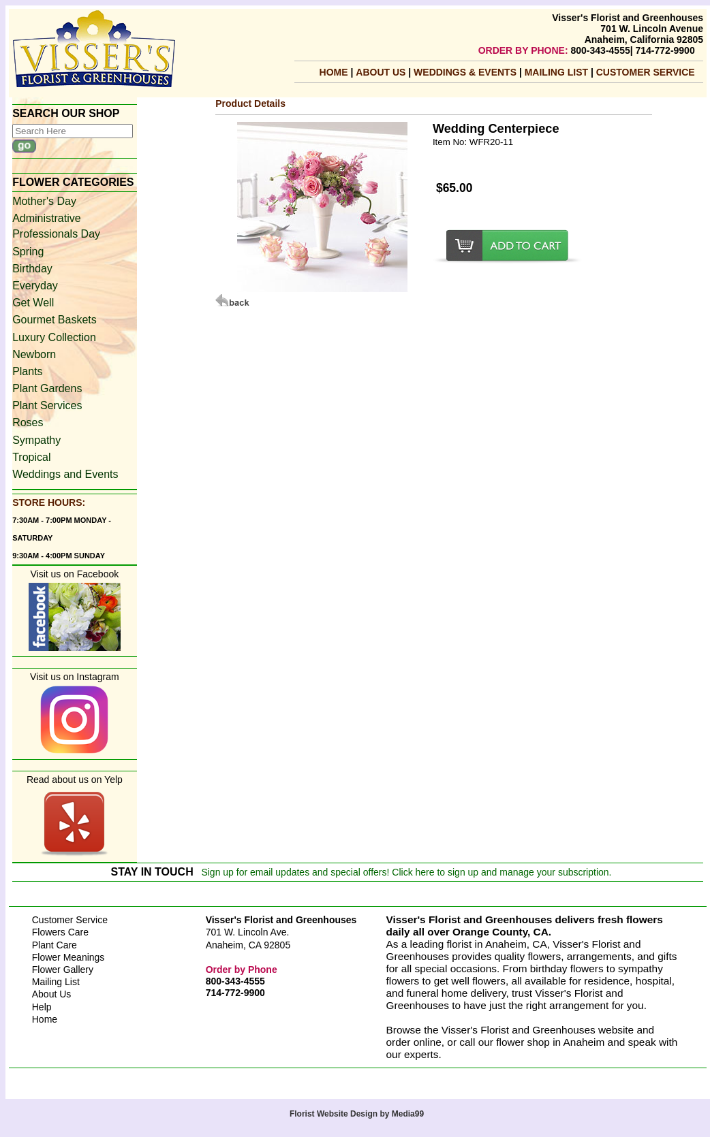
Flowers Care (60, 932)
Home (334, 72)
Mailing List (56, 981)
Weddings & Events (466, 72)
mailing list (558, 72)
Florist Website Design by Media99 (357, 1114)
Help (42, 1007)
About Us (382, 72)
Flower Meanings (68, 957)
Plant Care (54, 945)
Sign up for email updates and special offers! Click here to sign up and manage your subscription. (406, 872)
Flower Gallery (62, 969)
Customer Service (645, 72)
